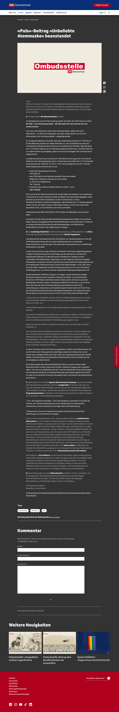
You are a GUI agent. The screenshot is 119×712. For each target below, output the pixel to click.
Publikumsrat (61, 13)
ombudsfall (35, 510)
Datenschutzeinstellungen (19, 694)
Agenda (28, 13)
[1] (86, 107)
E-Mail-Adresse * (23, 555)
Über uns (12, 13)
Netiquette (13, 686)
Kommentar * (22, 564)
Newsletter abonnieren (98, 678)
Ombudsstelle (48, 13)
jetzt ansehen (55, 517)
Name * (20, 546)
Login (102, 12)
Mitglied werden (101, 5)
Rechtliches (13, 683)
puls (44, 510)
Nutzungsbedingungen (18, 689)
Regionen (37, 13)
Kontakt (12, 678)
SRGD (26, 19)
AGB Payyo (13, 691)
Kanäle (20, 13)
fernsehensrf (23, 510)
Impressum (13, 681)
